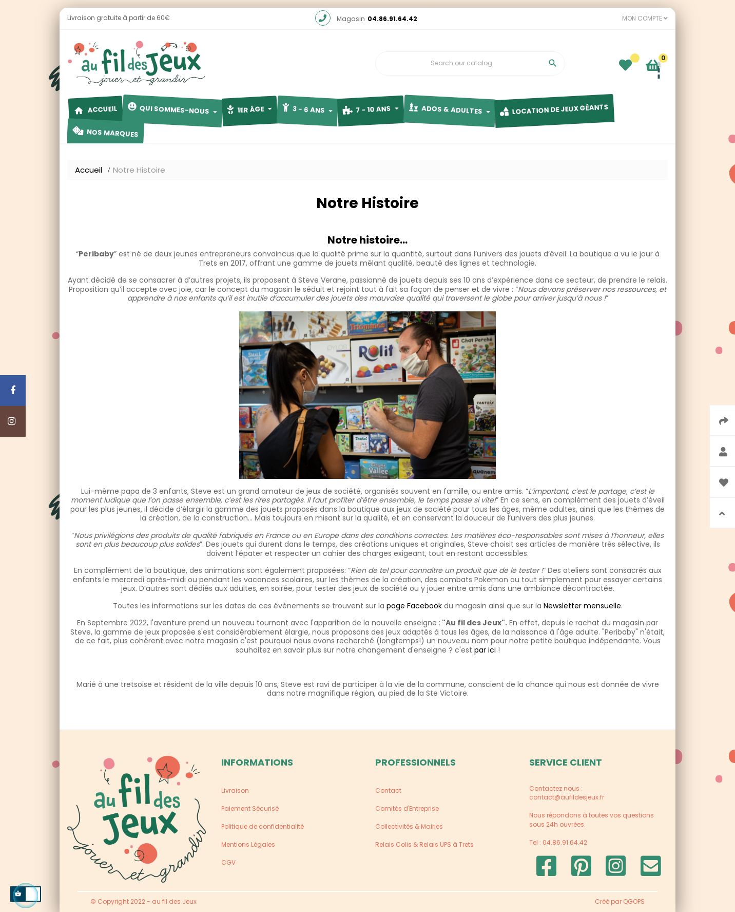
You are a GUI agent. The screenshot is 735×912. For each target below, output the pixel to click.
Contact (388, 790)
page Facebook (414, 606)
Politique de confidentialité (262, 826)
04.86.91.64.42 (392, 18)
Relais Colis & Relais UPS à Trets (424, 844)
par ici (485, 650)
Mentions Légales (248, 844)
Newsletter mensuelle (582, 606)
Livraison (235, 790)
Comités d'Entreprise (407, 808)
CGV (228, 862)
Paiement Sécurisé (250, 808)
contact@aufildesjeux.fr (566, 797)
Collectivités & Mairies (409, 826)
